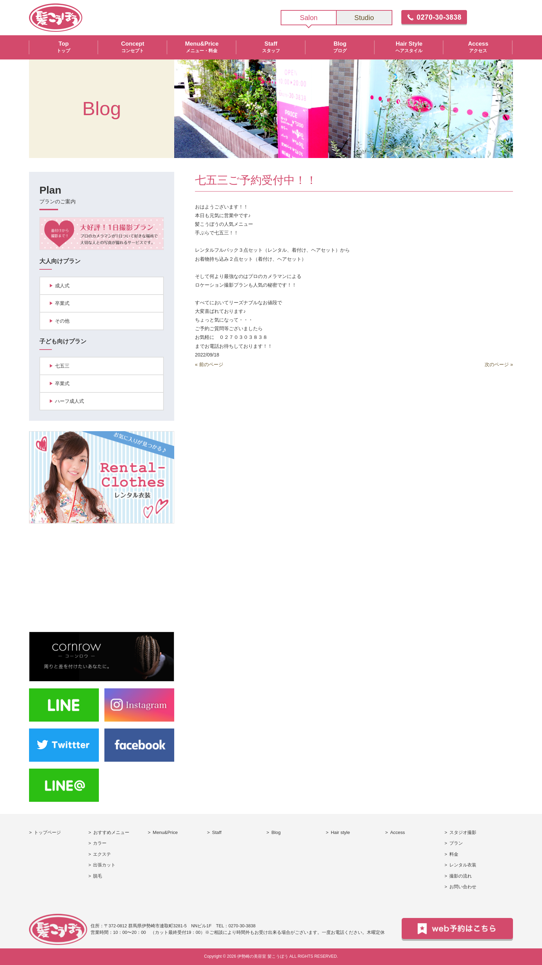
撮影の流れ (460, 876)
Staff (217, 832)
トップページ (47, 832)
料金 (453, 854)
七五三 (62, 366)
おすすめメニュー (111, 832)
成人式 (62, 285)
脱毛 (97, 876)
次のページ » (499, 364)
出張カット (104, 865)
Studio (364, 17)
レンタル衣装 (462, 865)
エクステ (102, 854)
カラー (99, 843)
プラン (456, 843)
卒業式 (62, 303)
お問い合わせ (462, 886)
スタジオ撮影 (462, 832)
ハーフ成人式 (69, 401)
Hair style (340, 832)
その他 (62, 321)
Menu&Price (165, 832)
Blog (276, 832)
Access (397, 832)
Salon (309, 17)
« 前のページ (209, 364)
